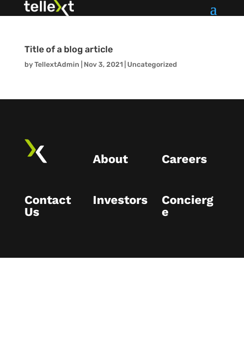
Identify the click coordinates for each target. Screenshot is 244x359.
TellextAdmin (56, 64)
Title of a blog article (68, 49)
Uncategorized (152, 64)
